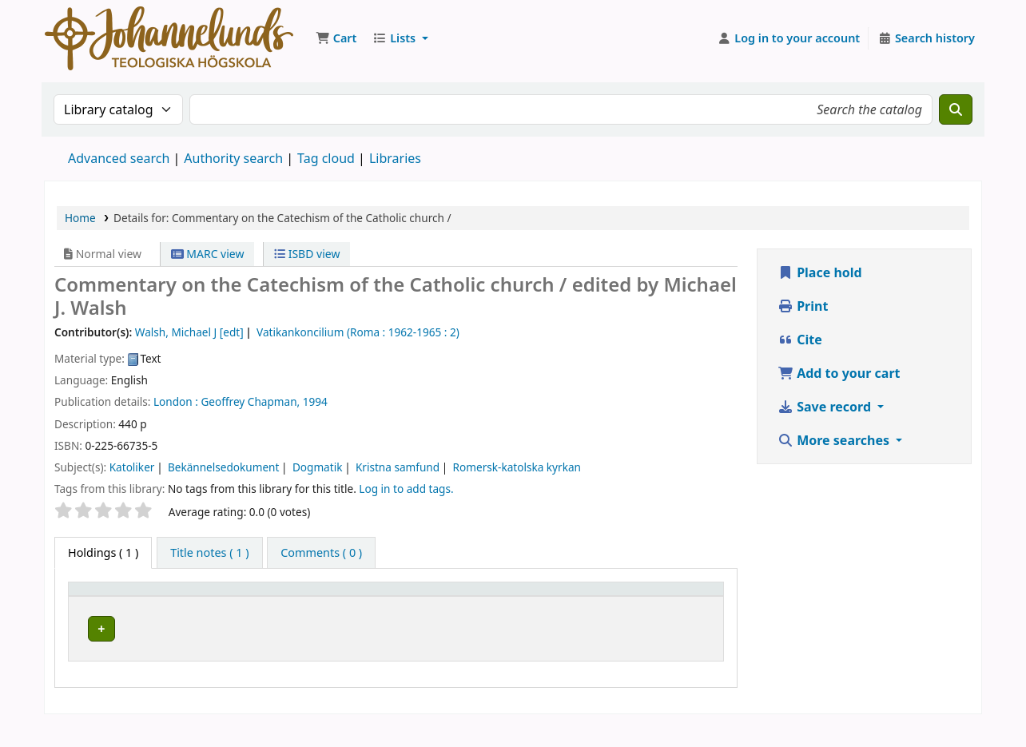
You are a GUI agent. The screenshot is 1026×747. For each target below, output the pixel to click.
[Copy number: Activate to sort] (609, 604)
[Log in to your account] (789, 38)
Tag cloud (326, 158)
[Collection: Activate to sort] (397, 604)
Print (802, 306)
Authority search (233, 158)
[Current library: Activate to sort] (255, 604)
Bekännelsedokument (223, 467)
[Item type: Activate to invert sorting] (124, 604)
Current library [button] (227, 611)
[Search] (955, 109)
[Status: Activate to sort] (690, 604)
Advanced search (118, 158)
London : (175, 401)
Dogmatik (317, 467)
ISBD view (307, 253)
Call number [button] (492, 604)
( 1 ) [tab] (103, 552)
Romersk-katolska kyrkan (517, 467)
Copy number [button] (592, 604)
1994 (315, 401)
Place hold (819, 272)
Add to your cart (839, 373)
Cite (799, 339)
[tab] (209, 553)
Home (80, 217)
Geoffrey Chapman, (250, 401)
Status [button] (680, 611)
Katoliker (132, 467)
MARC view (208, 253)
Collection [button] (366, 611)
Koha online (169, 38)
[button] (336, 38)
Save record (825, 406)
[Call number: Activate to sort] (513, 604)
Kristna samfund (397, 467)
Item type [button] (103, 611)
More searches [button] (835, 440)
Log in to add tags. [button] (406, 488)
